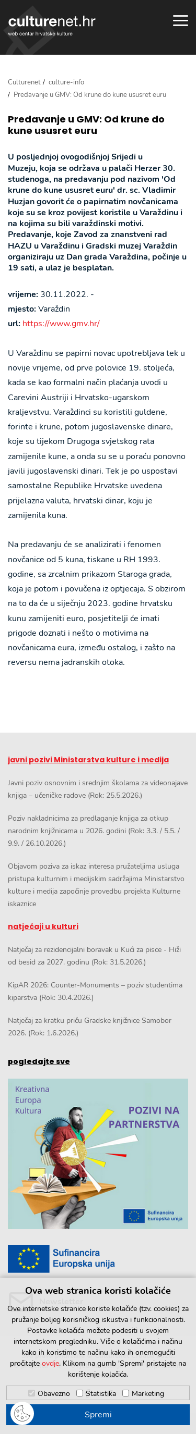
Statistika (101, 1394)
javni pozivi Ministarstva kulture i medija (88, 760)
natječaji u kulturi (43, 926)
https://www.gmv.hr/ (61, 323)
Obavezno (54, 1394)
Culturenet (24, 82)
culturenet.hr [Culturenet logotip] (52, 25)
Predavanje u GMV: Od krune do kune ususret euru (86, 125)
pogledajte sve (39, 1061)
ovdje (50, 1363)
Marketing (148, 1394)
